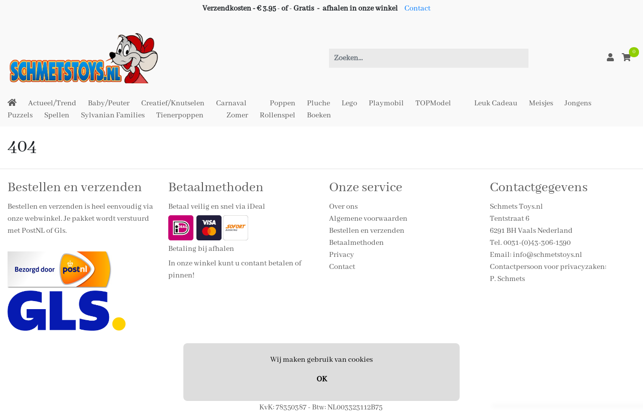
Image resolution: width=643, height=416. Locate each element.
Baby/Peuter (109, 103)
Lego (349, 103)
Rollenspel (277, 115)
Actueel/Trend (52, 103)
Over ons (343, 206)
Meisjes (541, 103)
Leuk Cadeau (495, 103)
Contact (417, 8)
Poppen (282, 103)
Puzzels (20, 115)
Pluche (318, 103)
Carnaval (231, 103)
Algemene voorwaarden (368, 218)
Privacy (341, 254)
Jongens (578, 103)
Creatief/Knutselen (172, 103)
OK (321, 379)
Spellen (56, 115)
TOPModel (433, 103)
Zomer (237, 115)
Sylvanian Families (113, 115)
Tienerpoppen (179, 115)
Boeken (319, 115)
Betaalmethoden (356, 242)
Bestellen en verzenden (366, 230)
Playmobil (386, 103)
